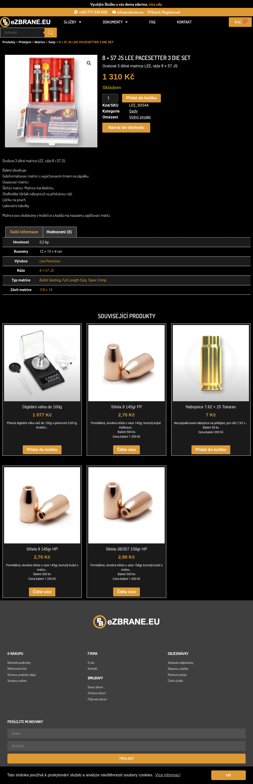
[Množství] (110, 98)
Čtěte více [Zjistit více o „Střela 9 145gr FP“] (126, 450)
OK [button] (228, 775)
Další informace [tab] (24, 232)
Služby (72, 22)
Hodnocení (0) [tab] (59, 232)
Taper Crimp (97, 280)
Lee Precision (50, 261)
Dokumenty (115, 22)
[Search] (50, 33)
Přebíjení (25, 42)
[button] (88, 63)
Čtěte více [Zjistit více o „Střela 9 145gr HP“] (42, 592)
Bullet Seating (50, 280)
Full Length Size (74, 280)
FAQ (152, 22)
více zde (155, 4)
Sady (52, 42)
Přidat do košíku (141, 98)
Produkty (8, 42)
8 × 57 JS (47, 271)
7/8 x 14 (46, 290)
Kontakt (184, 22)
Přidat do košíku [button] (42, 450)
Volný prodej (140, 117)
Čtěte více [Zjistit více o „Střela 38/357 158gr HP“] (126, 592)
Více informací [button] (167, 775)
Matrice (40, 42)
